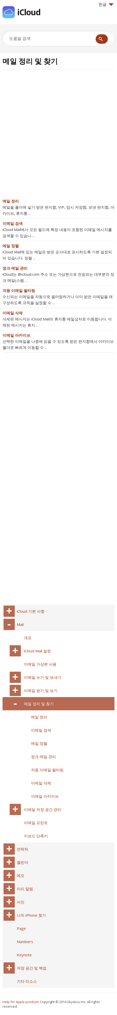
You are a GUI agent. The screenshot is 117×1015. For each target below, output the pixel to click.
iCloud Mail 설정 (37, 650)
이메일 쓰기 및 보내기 (42, 677)
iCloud (28, 12)
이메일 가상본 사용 (40, 664)
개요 (28, 637)
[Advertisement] (58, 135)
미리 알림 (25, 888)
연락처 (22, 849)
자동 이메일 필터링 (19, 290)
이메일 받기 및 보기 (40, 690)
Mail (20, 624)
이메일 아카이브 (16, 335)
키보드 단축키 (36, 835)
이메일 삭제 (13, 312)
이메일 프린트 (36, 822)
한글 (106, 4)
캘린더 (22, 862)
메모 (20, 875)
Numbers (25, 941)
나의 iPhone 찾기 (31, 915)
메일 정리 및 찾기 (39, 703)
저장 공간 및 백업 (32, 968)
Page (21, 928)
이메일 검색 (13, 223)
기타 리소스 (27, 981)
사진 (20, 901)
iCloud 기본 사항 (31, 611)
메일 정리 (11, 201)
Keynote (24, 954)
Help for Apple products (21, 1001)
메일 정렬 (11, 245)
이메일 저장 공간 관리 (42, 809)
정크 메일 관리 (15, 268)
